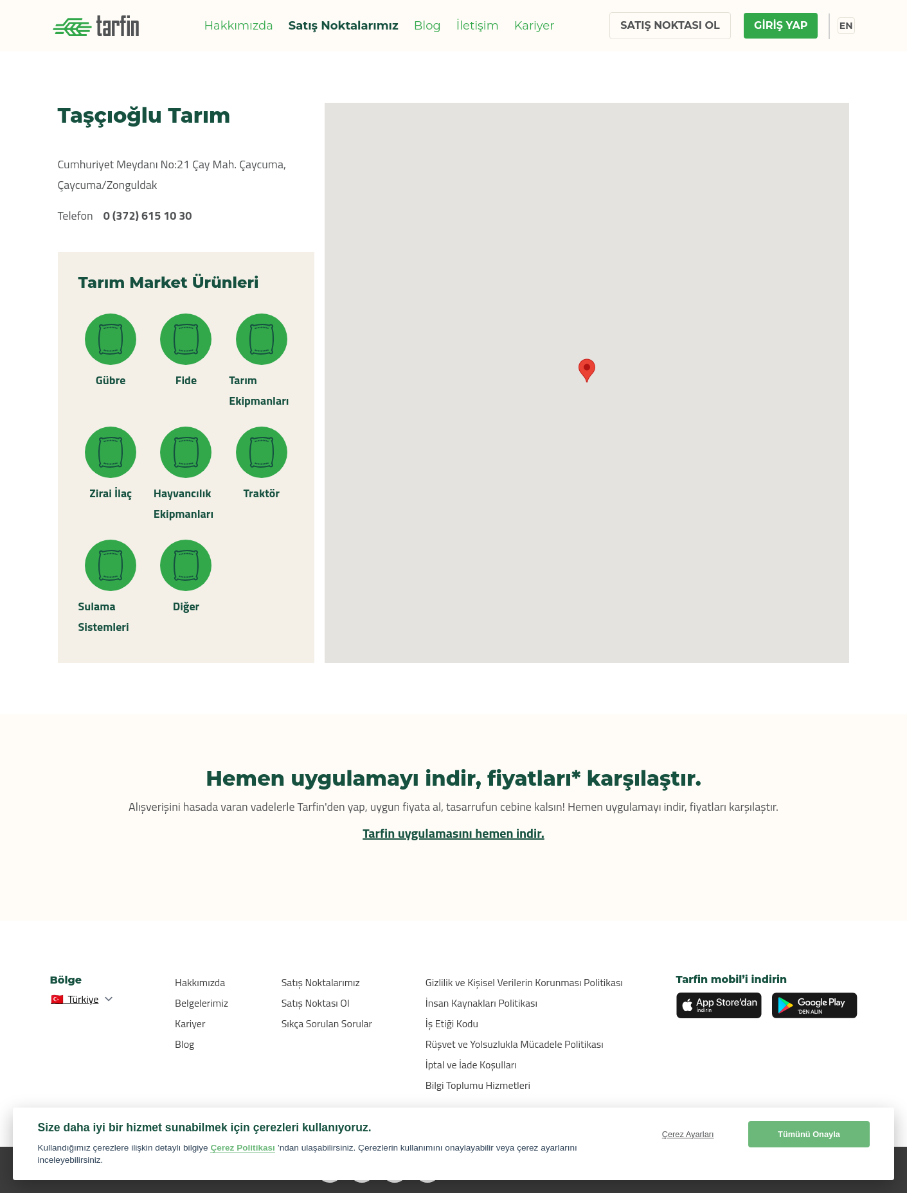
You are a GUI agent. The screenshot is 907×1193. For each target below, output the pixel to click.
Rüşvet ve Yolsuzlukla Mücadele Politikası (515, 1044)
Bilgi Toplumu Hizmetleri (478, 1085)
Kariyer (534, 26)
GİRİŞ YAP (780, 25)
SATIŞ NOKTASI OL (669, 25)
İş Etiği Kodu (452, 1023)
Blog (427, 26)
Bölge (66, 980)
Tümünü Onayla (809, 1134)
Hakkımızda (238, 26)
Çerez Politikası (242, 1148)
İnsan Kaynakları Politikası (481, 1003)
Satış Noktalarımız (344, 26)
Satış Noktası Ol (316, 1003)
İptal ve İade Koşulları (471, 1064)
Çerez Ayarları (688, 1134)
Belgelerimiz (201, 1003)
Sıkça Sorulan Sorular (327, 1023)
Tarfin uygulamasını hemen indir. (453, 833)
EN (846, 25)
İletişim (477, 26)
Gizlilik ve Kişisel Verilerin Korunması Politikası (524, 982)
